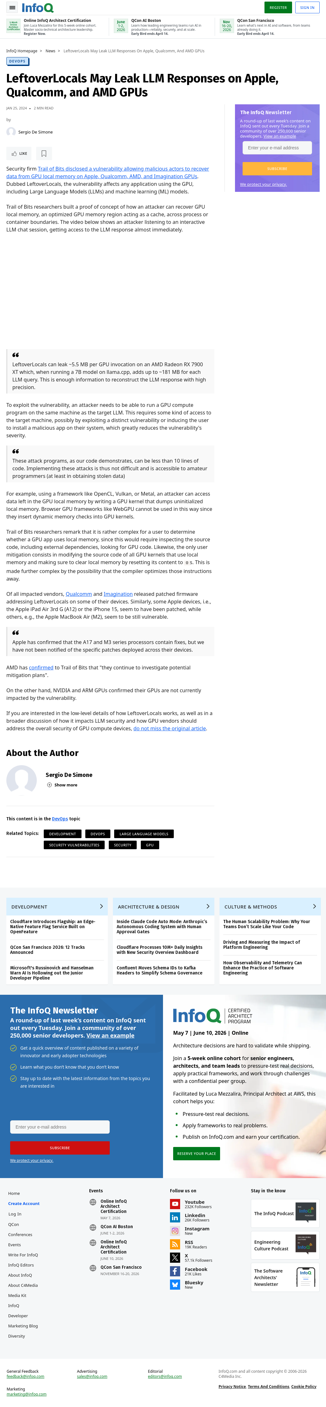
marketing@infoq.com (27, 1394)
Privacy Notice (232, 1386)
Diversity (16, 1336)
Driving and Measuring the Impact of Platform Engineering (261, 945)
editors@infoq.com (165, 1376)
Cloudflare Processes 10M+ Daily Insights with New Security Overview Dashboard (159, 950)
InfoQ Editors (21, 1265)
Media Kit (17, 1295)
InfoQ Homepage (21, 51)
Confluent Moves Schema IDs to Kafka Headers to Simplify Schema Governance (159, 970)
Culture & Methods (251, 906)
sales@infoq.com (92, 1376)
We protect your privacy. (263, 184)
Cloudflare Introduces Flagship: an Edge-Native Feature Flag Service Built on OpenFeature (52, 927)
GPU (150, 845)
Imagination (118, 593)
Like (23, 153)
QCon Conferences (20, 1229)
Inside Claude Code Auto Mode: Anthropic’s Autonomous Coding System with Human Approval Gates (162, 927)
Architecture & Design (148, 906)
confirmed (41, 667)
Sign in (307, 7)
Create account (24, 1203)
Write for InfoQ (23, 1255)
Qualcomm (79, 593)
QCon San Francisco (121, 1267)
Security (123, 845)
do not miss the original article (170, 728)
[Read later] (44, 153)
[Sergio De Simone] (11, 132)
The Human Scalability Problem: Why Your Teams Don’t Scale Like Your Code (266, 924)
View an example (280, 136)
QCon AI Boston (117, 1226)
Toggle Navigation (12, 7)
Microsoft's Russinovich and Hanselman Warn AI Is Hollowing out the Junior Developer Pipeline (52, 973)
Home (14, 1193)
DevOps (17, 61)
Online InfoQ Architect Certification (114, 1206)
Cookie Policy (303, 1386)
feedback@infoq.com (25, 1376)
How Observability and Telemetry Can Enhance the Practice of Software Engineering (262, 968)
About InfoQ (20, 1275)
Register (278, 7)
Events (14, 1244)
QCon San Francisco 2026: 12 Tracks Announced (47, 950)
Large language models (144, 833)
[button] (277, 168)
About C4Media (23, 1285)
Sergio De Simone (35, 131)
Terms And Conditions (269, 1386)
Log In (15, 1214)
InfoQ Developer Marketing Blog (23, 1316)
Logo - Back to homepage (38, 7)
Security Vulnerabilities (74, 845)
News (50, 51)
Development (62, 833)
